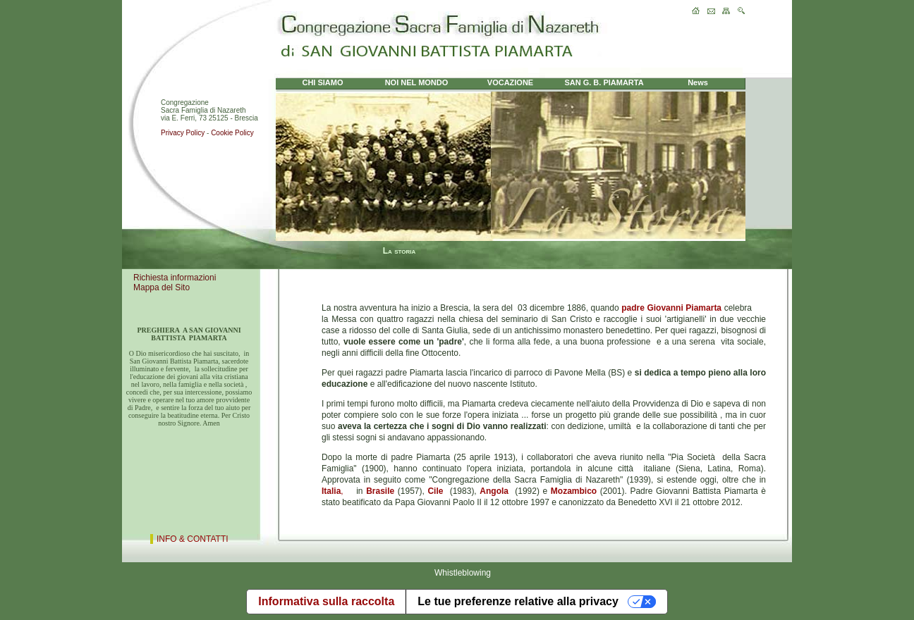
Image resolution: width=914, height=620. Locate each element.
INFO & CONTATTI (192, 539)
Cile (435, 491)
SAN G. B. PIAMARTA (603, 82)
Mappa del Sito (161, 287)
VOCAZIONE (510, 82)
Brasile (380, 491)
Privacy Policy (183, 133)
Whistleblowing (462, 573)
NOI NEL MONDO (417, 82)
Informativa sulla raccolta (326, 601)
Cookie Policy (232, 133)
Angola (494, 491)
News (698, 82)
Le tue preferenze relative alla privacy (518, 601)
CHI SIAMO (322, 82)
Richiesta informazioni (174, 278)
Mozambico (574, 491)
